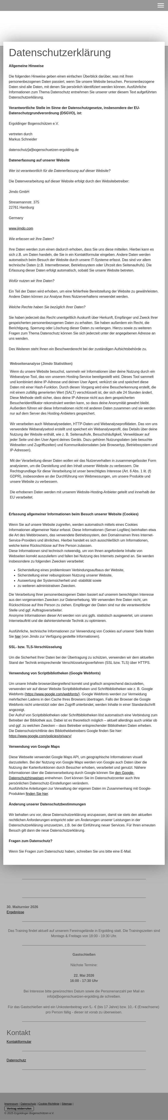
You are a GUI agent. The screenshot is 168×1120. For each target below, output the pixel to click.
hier (18, 636)
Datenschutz (16, 1060)
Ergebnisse (15, 912)
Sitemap (67, 1103)
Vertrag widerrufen (19, 1108)
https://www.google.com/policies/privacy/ (40, 736)
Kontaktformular (19, 1042)
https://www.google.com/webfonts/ (52, 694)
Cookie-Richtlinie (48, 1103)
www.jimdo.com (21, 228)
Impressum (11, 1103)
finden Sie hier (37, 794)
